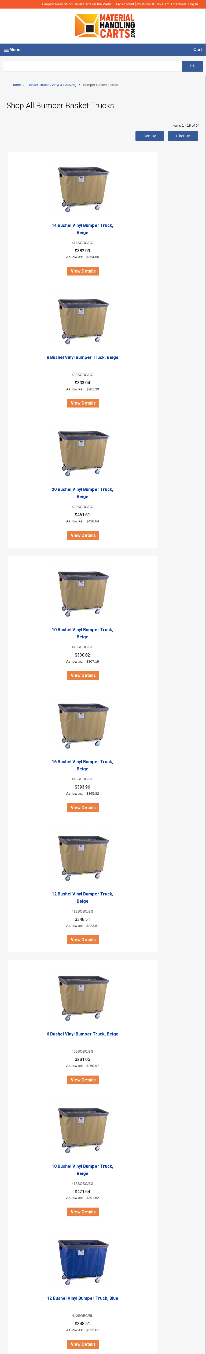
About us (21, 1102)
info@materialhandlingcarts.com (37, 1070)
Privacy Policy (25, 1178)
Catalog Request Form (33, 1172)
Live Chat (18, 1084)
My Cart (162, 4)
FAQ (17, 1219)
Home (16, 85)
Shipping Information (31, 1201)
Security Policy (26, 1189)
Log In (193, 4)
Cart (197, 49)
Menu (15, 49)
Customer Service (29, 1195)
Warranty (21, 1213)
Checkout (178, 4)
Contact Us (23, 1108)
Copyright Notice (28, 1132)
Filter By (183, 136)
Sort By (150, 136)
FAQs (18, 1126)
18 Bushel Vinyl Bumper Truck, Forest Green (103, 912)
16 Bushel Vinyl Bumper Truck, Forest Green (167, 912)
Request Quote (26, 1225)
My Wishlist (145, 4)
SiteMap (21, 1149)
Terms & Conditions (30, 1207)
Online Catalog (26, 1137)
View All (192, 986)
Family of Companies (31, 1166)
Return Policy (25, 1183)
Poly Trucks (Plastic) (31, 1247)
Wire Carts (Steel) (29, 1253)
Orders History (26, 1120)
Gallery (20, 1143)
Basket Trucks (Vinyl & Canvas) (52, 85)
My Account (125, 4)
